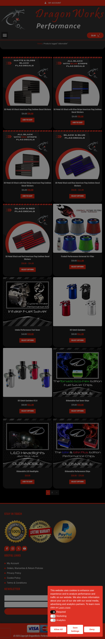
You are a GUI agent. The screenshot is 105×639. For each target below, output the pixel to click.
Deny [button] (92, 629)
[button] (53, 612)
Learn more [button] (64, 607)
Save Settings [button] (75, 629)
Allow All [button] (58, 629)
